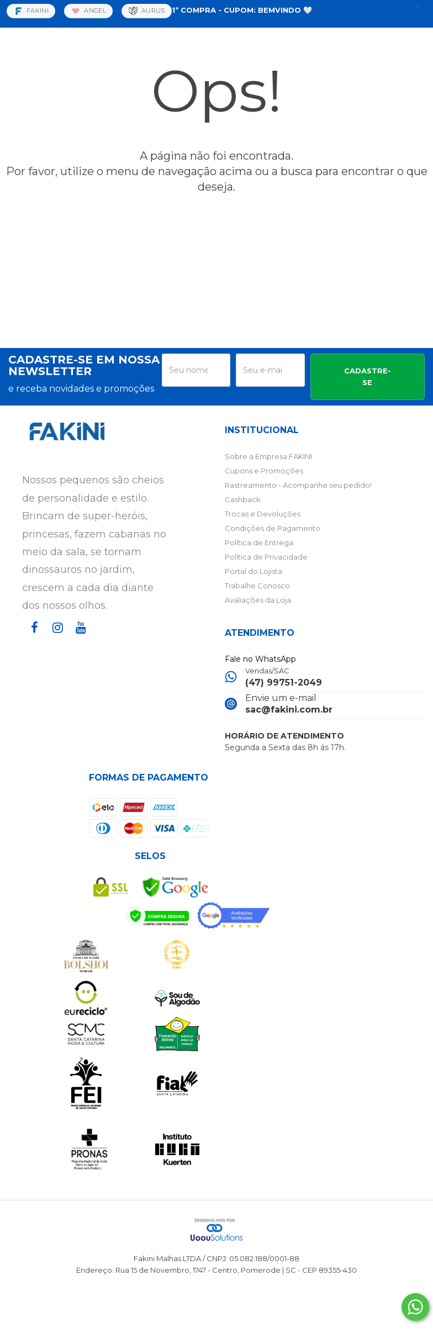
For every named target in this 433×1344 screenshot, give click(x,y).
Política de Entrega (259, 542)
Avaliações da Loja (258, 599)
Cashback (243, 499)
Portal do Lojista (253, 571)
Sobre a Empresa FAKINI (268, 456)
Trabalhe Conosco (257, 585)
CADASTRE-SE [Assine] (367, 376)
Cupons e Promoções (264, 470)
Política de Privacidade (266, 556)
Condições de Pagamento (272, 528)
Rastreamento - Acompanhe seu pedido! (298, 485)
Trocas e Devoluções (262, 513)
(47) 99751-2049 (283, 682)
